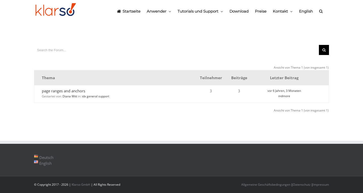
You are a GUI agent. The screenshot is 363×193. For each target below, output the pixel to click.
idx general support (95, 96)
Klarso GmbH (81, 184)
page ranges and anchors (63, 90)
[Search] (321, 11)
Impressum (321, 184)
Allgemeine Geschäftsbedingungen (265, 184)
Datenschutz (302, 184)
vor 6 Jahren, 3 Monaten (284, 91)
